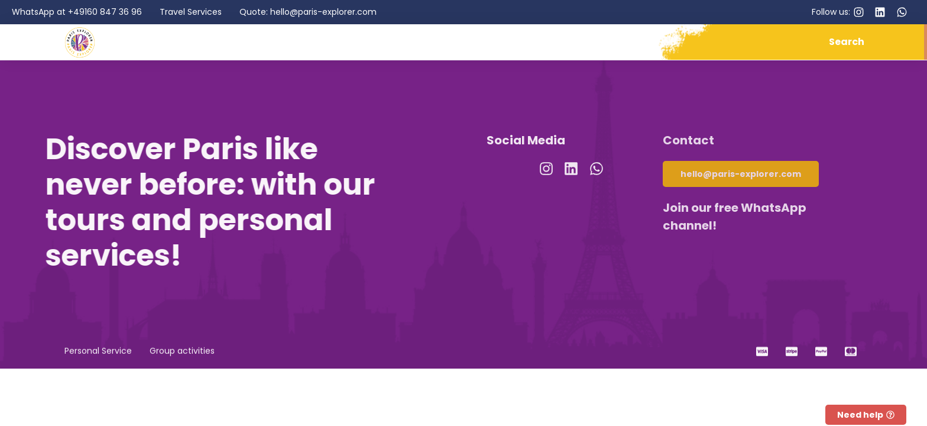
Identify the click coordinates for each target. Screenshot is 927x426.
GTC (507, 391)
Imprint (402, 391)
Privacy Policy (458, 391)
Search (846, 42)
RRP (533, 391)
